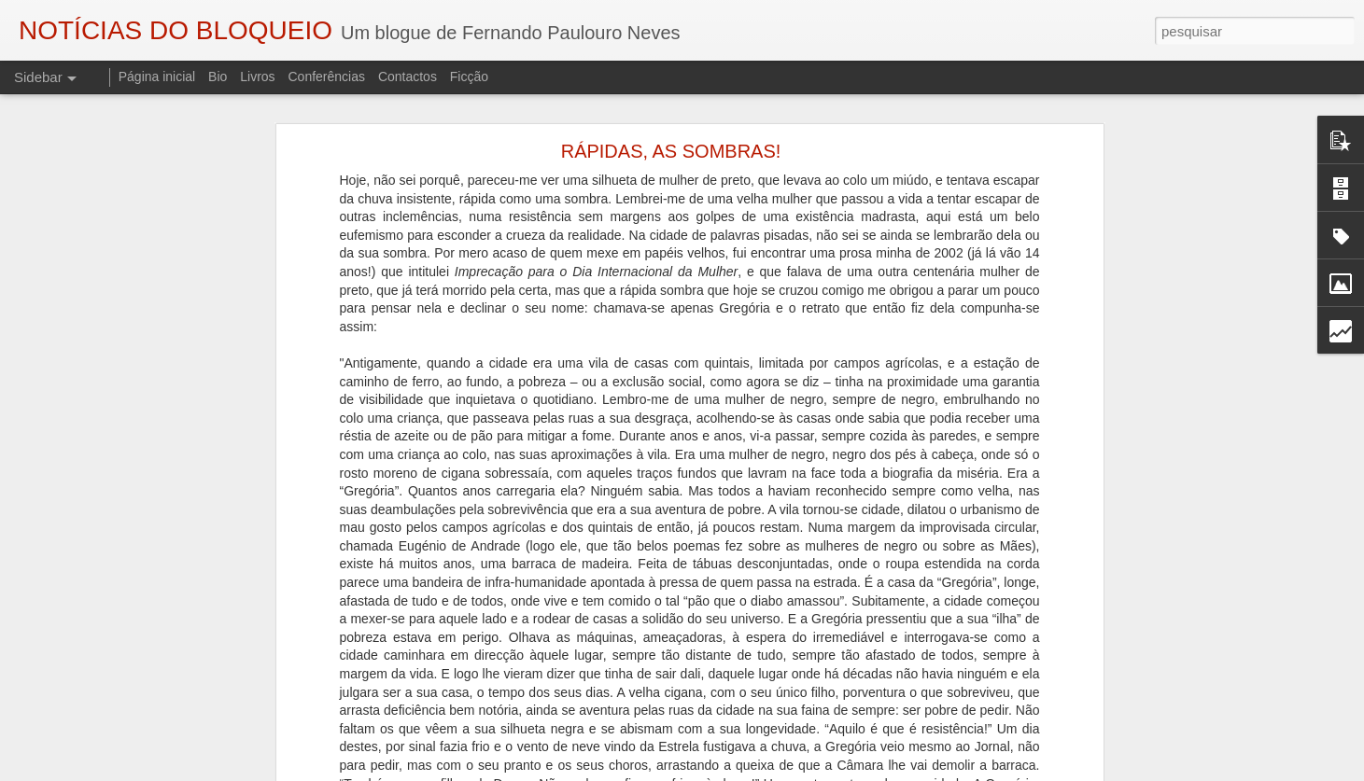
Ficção (469, 76)
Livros (257, 76)
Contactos (407, 76)
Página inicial (157, 76)
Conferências (326, 76)
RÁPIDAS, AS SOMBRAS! (671, 139)
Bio (217, 76)
